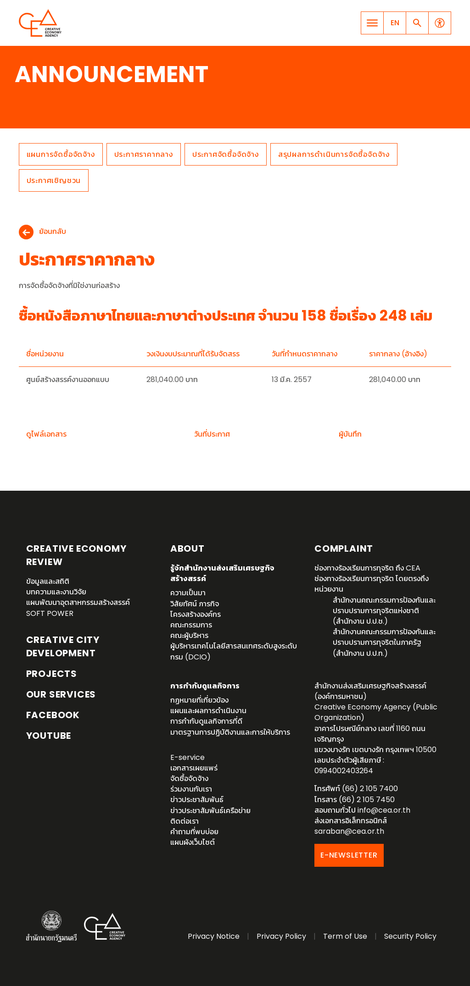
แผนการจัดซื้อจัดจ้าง (61, 154)
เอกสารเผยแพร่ (194, 768)
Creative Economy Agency (42, 23)
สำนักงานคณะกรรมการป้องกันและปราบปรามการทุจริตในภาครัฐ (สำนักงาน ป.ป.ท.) (384, 642)
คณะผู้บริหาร (189, 635)
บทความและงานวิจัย (56, 592)
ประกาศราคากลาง (143, 154)
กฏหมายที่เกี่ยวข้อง (199, 700)
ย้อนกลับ (52, 232)
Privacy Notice (214, 936)
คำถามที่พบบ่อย (194, 831)
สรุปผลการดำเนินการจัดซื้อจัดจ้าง (334, 154)
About (187, 548)
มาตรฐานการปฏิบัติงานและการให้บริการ (230, 732)
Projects (51, 673)
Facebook (53, 715)
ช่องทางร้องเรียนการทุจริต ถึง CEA (367, 568)
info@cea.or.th (384, 810)
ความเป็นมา (188, 592)
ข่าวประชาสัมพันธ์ (197, 799)
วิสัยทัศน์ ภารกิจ (194, 603)
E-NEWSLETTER (349, 855)
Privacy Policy (281, 936)
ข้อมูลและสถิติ (47, 581)
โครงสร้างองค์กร (195, 614)
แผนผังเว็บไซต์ (192, 842)
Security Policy (410, 936)
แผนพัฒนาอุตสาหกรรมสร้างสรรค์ (78, 602)
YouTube (49, 735)
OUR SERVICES (61, 694)
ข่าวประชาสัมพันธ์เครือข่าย (210, 810)
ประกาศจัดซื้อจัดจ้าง (225, 154)
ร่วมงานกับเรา (191, 789)
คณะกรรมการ (191, 625)
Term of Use (345, 936)
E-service (187, 757)
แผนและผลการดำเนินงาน (208, 710)
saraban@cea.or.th (349, 831)
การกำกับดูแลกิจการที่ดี (206, 721)
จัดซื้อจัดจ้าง (189, 778)
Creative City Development (63, 646)
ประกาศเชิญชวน (54, 180)
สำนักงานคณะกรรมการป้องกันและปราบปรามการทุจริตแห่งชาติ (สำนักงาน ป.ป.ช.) (384, 610)
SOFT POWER (49, 613)
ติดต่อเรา (184, 821)
